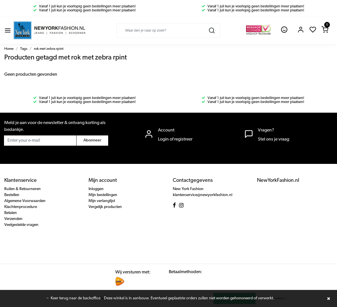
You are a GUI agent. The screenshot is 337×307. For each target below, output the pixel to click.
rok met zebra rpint (48, 49)
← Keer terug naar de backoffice (73, 298)
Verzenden (13, 219)
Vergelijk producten (105, 207)
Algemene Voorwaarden (25, 201)
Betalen (10, 213)
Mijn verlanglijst (102, 201)
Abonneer (92, 140)
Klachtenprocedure (20, 207)
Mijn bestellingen (103, 195)
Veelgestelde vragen (21, 225)
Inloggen (96, 189)
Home (9, 49)
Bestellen (11, 195)
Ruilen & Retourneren (22, 189)
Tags (23, 49)
